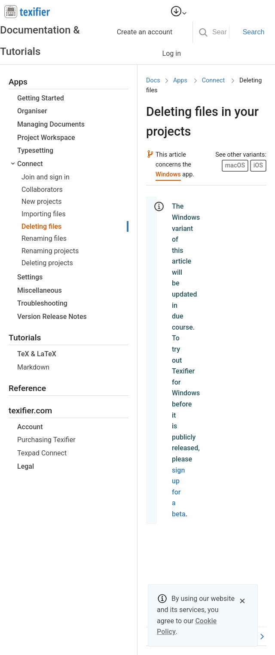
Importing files (43, 214)
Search (254, 32)
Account (30, 427)
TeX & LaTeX (36, 354)
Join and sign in (45, 177)
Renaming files (44, 238)
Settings (30, 277)
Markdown (33, 367)
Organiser (32, 111)
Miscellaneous (39, 290)
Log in (175, 53)
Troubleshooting (42, 303)
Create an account (148, 32)
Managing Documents (51, 124)
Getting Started (40, 98)
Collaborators (42, 189)
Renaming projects (50, 251)
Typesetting (35, 150)
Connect (30, 164)
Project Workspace (46, 137)
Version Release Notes (52, 316)
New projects (41, 201)
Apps (180, 80)
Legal (25, 466)
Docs (153, 80)
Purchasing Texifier (46, 440)
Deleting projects (47, 263)
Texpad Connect (42, 453)
